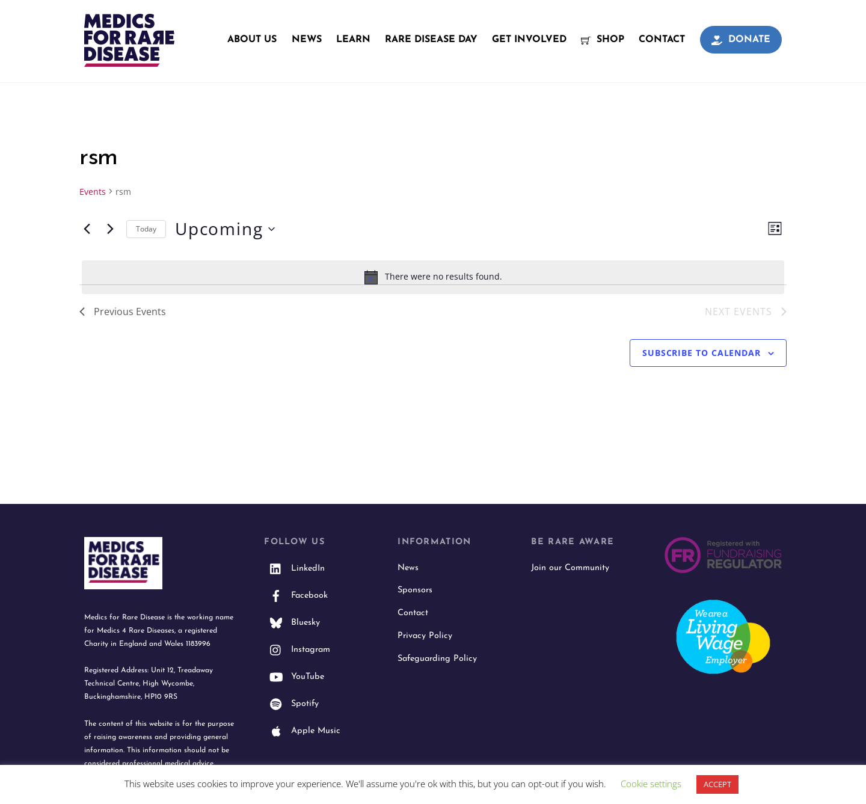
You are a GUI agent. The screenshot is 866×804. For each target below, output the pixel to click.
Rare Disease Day (431, 39)
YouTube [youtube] (294, 676)
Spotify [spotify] (291, 703)
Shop (602, 39)
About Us (252, 39)
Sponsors (415, 590)
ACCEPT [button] (717, 784)
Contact (662, 39)
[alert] (433, 277)
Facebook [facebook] (296, 595)
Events (92, 191)
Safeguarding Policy (437, 658)
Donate (740, 39)
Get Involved (529, 39)
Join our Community (570, 567)
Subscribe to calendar (701, 352)
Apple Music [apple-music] (302, 730)
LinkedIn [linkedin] (294, 568)
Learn (353, 39)
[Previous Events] (86, 229)
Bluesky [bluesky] (292, 622)
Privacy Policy (425, 635)
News (307, 39)
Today (146, 229)
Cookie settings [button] (651, 784)
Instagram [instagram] (297, 649)
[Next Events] (110, 229)
